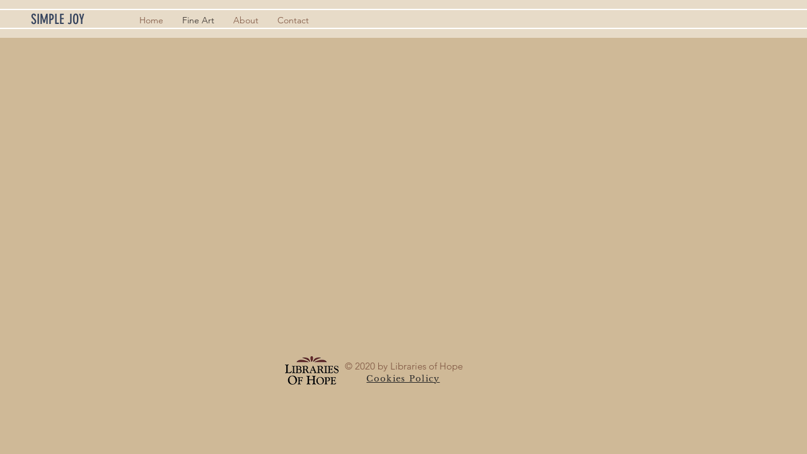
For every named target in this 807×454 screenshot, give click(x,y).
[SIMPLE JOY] (77, 19)
